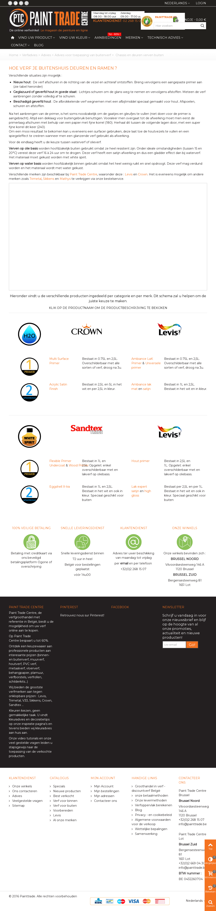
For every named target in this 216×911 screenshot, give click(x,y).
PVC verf (29, 664)
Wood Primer (79, 465)
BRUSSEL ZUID (185, 575)
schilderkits (17, 681)
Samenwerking (145, 834)
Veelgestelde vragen (27, 801)
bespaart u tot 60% (34, 640)
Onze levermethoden (150, 800)
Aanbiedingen (107, 37)
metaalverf (17, 668)
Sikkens (48, 179)
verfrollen (34, 677)
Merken (133, 38)
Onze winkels (21, 786)
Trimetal (36, 179)
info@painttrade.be (193, 824)
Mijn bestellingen (106, 791)
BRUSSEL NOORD (185, 559)
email (124, 563)
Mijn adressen (103, 796)
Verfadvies (29, 55)
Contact (19, 45)
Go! (192, 644)
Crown (142, 174)
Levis (128, 174)
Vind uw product (35, 38)
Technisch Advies (163, 38)
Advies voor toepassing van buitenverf (83, 55)
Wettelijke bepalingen (150, 829)
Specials (58, 786)
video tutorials (28, 738)
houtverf (15, 664)
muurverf (37, 659)
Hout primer (140, 461)
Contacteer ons (105, 801)
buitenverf (21, 659)
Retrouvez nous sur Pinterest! (82, 615)
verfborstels (17, 677)
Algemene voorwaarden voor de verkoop (151, 822)
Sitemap (18, 806)
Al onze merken (64, 820)
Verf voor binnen (64, 801)
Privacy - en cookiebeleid (153, 815)
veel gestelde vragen (24, 743)
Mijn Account (103, 786)
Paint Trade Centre (83, 174)
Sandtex (15, 705)
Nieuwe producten (66, 791)
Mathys (65, 179)
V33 (25, 700)
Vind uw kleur (73, 38)
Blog (38, 45)
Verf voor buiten (64, 806)
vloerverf (32, 668)
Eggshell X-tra (59, 487)
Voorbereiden (62, 810)
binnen (43, 655)
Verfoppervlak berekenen (153, 805)
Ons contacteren (24, 791)
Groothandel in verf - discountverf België (148, 788)
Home (13, 55)
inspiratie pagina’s (34, 724)
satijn (147, 389)
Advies (46, 55)
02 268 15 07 (133, 21)
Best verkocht (63, 796)
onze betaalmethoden (151, 795)
